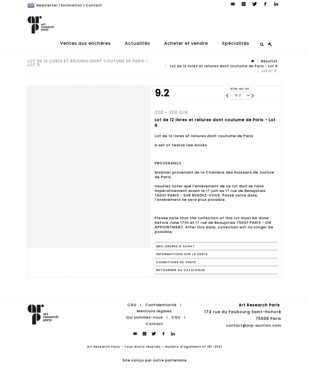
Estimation (71, 5)
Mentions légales (154, 311)
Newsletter (47, 5)
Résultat (269, 61)
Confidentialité (161, 304)
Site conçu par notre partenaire (154, 360)
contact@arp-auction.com (253, 325)
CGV (176, 317)
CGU (132, 304)
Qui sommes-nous (144, 317)
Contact (94, 5)
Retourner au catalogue (180, 270)
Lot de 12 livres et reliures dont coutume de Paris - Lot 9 (223, 66)
